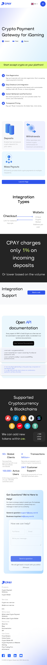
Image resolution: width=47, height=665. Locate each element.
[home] (6, 4)
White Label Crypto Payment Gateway (11, 615)
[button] (33, 4)
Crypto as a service (8, 602)
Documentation (6, 628)
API (3, 630)
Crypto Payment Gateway (7, 591)
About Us (5, 624)
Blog (3, 626)
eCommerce (5, 649)
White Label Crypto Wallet (10, 618)
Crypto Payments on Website (11, 642)
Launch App (23, 182)
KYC (3, 609)
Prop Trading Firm (7, 647)
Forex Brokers (6, 636)
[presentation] (27, 551)
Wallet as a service (8, 605)
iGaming (4, 645)
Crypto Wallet (6, 595)
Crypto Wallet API (7, 640)
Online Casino (6, 638)
